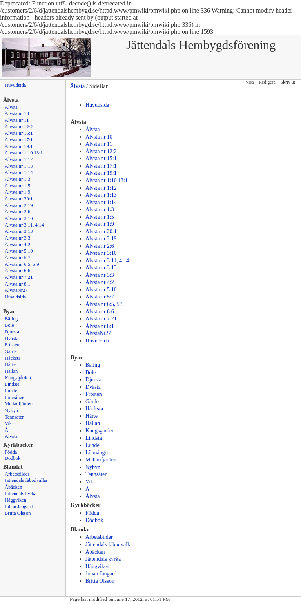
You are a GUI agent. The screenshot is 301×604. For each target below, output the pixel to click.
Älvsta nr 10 (17, 113)
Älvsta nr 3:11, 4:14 (24, 225)
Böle (9, 325)
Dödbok (12, 458)
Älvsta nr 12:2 (19, 127)
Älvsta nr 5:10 (19, 251)
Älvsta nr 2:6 (17, 211)
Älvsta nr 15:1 (19, 133)
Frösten (12, 345)
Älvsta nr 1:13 (19, 166)
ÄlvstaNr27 (16, 290)
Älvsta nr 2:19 (19, 205)
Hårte (10, 364)
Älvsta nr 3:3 (17, 238)
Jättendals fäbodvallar (26, 480)
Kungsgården (18, 378)
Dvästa (11, 338)
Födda (11, 452)
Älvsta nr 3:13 (19, 231)
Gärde (11, 351)
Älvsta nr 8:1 (17, 284)
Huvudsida (15, 85)
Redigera (267, 82)
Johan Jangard (19, 506)
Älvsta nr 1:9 (17, 192)
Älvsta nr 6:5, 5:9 (22, 264)
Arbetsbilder (17, 474)
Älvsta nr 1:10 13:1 (24, 153)
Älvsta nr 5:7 (17, 257)
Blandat (13, 466)
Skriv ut (288, 82)
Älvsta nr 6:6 (17, 270)
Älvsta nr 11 (17, 120)
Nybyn (11, 410)
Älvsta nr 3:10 (19, 218)
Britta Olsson (18, 513)
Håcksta (12, 358)
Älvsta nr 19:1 (19, 146)
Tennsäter (14, 417)
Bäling (11, 319)
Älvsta (11, 107)
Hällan (11, 371)
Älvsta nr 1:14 (19, 172)
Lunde (11, 391)
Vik (8, 423)
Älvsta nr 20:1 (19, 198)
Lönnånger (15, 397)
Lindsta (12, 384)
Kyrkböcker (18, 444)
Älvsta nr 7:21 (19, 277)
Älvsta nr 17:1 (19, 140)
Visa (250, 82)
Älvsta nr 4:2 (17, 244)
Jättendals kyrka (20, 493)
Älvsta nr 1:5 (17, 186)
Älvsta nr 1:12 (19, 159)
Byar (9, 311)
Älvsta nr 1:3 (17, 179)
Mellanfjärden (19, 403)
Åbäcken (13, 487)
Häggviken (15, 500)
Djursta (12, 332)
